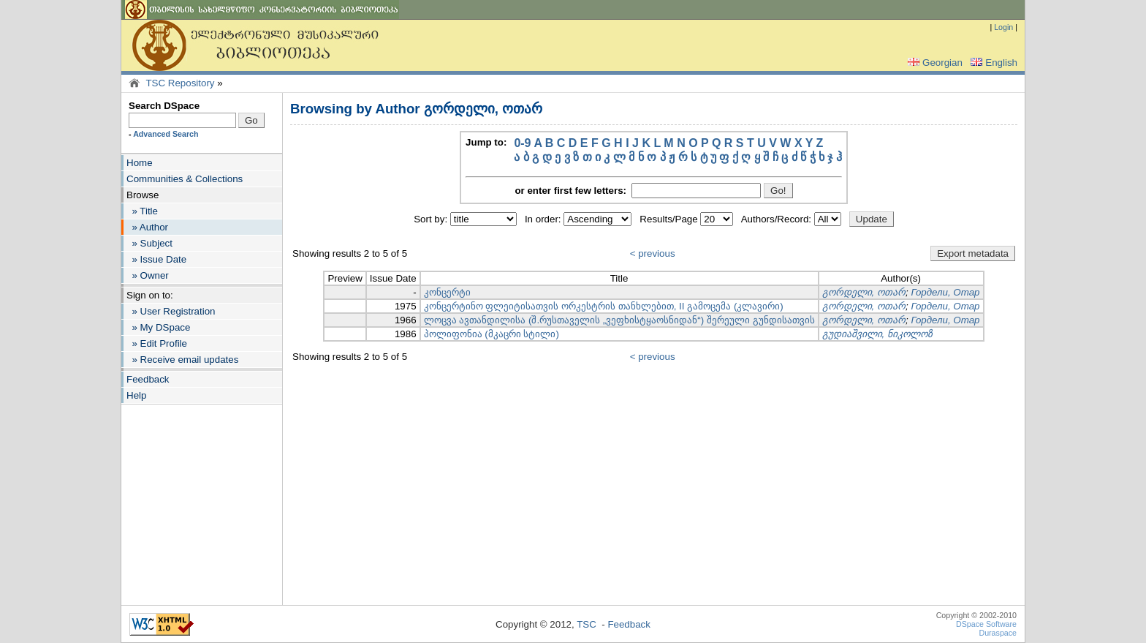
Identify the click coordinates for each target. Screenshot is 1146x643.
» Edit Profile (156, 343)
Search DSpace (164, 105)
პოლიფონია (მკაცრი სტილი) (491, 333)
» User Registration (170, 311)
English (992, 62)
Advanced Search (165, 133)
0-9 (522, 143)
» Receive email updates (182, 359)
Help (136, 395)
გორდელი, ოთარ (864, 292)
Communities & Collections (184, 178)
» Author (147, 227)
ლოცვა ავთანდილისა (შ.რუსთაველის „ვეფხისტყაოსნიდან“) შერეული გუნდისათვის (619, 320)
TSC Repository (179, 83)
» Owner (147, 275)
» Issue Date (156, 259)
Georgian (934, 62)
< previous (652, 253)
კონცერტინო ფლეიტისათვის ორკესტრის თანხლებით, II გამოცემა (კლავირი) (603, 306)
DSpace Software (986, 624)
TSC (586, 624)
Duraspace (998, 632)
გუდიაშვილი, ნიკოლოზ (877, 333)
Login (1003, 27)
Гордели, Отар (945, 292)
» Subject (149, 243)
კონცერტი (447, 292)
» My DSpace (158, 327)
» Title (142, 211)
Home (139, 162)
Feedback (148, 379)
